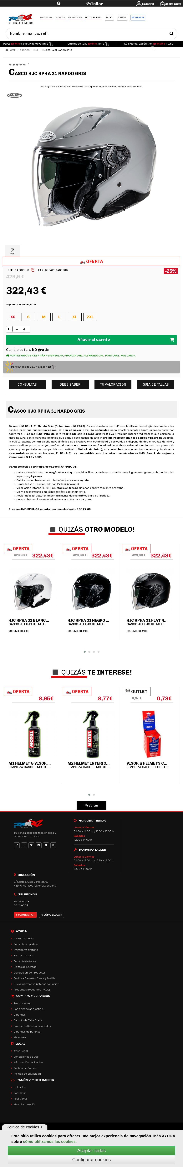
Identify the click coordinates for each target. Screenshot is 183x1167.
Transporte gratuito (25, 949)
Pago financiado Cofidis (28, 1008)
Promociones (21, 1003)
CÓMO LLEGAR (52, 914)
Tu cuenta (148, 4)
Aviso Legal (20, 1050)
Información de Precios (28, 1062)
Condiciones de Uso (25, 1056)
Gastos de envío (23, 938)
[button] (84, 652)
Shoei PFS (19, 1037)
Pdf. (12, 251)
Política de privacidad (27, 1073)
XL (74, 317)
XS (12, 317)
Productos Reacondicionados (32, 1026)
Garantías (19, 1014)
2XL (90, 317)
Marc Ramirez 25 (24, 1104)
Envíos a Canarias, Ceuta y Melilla (34, 978)
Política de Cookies (25, 1068)
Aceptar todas (91, 1150)
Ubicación (19, 1087)
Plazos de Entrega (24, 966)
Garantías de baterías (26, 1031)
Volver (91, 805)
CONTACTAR (25, 914)
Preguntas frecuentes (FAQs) (31, 989)
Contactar (19, 1092)
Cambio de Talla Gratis (27, 1020)
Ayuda (34, 9)
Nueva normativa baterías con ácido (36, 983)
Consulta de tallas (24, 961)
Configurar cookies (91, 1159)
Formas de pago (23, 955)
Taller (97, 4)
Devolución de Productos (29, 972)
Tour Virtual (20, 1098)
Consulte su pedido (25, 944)
